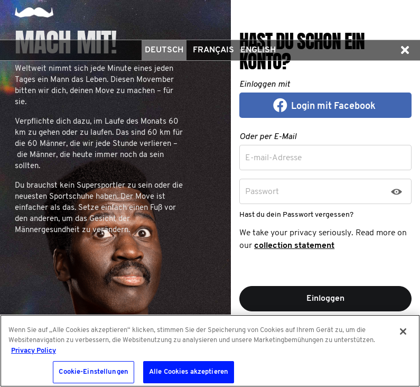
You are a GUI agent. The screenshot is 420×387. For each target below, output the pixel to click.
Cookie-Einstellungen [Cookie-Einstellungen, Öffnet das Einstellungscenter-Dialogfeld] (93, 371)
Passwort (262, 192)
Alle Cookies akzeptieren (188, 371)
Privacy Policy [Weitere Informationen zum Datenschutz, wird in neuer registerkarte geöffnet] (33, 350)
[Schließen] (403, 331)
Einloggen (325, 298)
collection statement (294, 246)
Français (213, 50)
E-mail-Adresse (273, 158)
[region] (210, 351)
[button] (404, 50)
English (258, 50)
